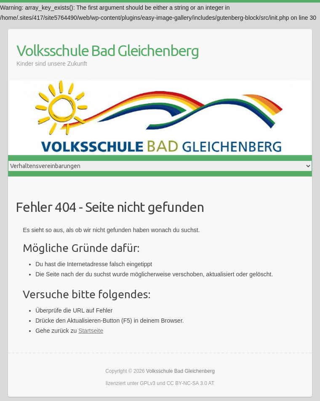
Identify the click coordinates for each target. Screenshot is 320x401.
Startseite (90, 330)
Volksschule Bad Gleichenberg (107, 50)
